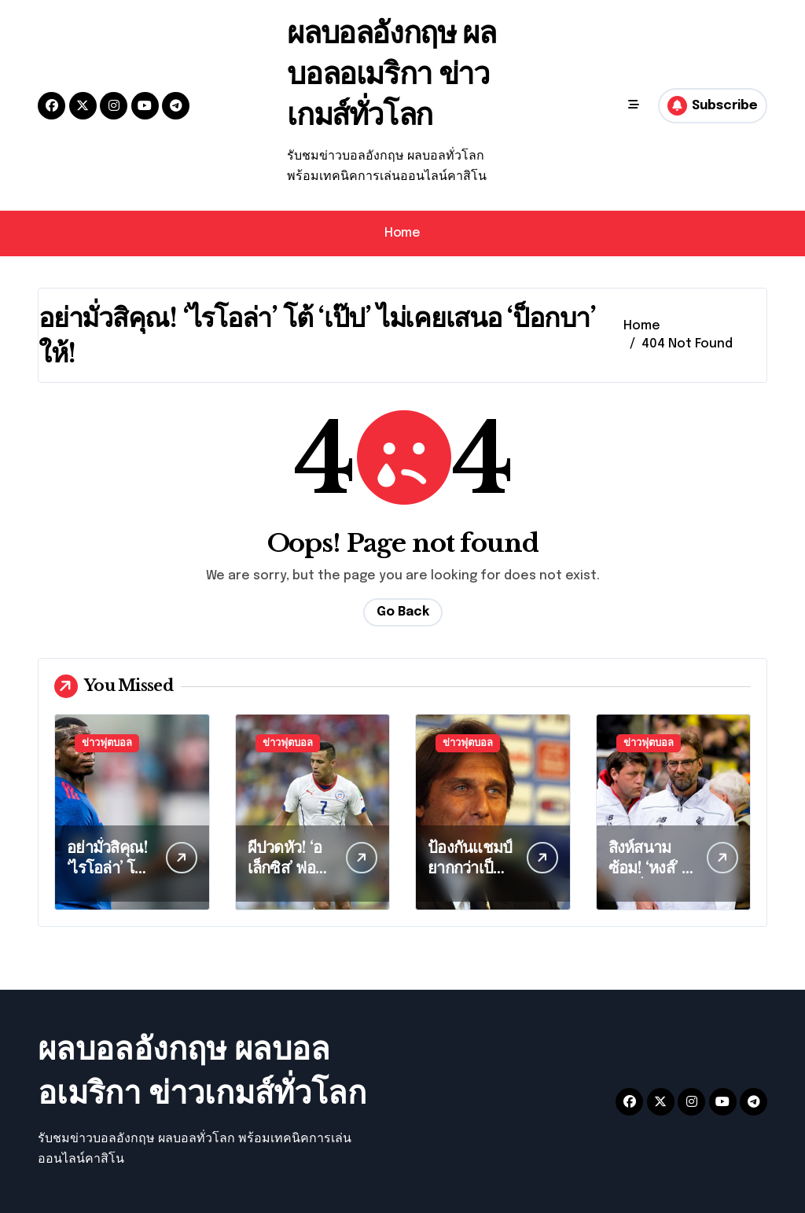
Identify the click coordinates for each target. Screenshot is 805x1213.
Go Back (403, 612)
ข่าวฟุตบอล (107, 743)
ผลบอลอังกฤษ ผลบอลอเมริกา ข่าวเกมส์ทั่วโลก (397, 73)
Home (402, 233)
